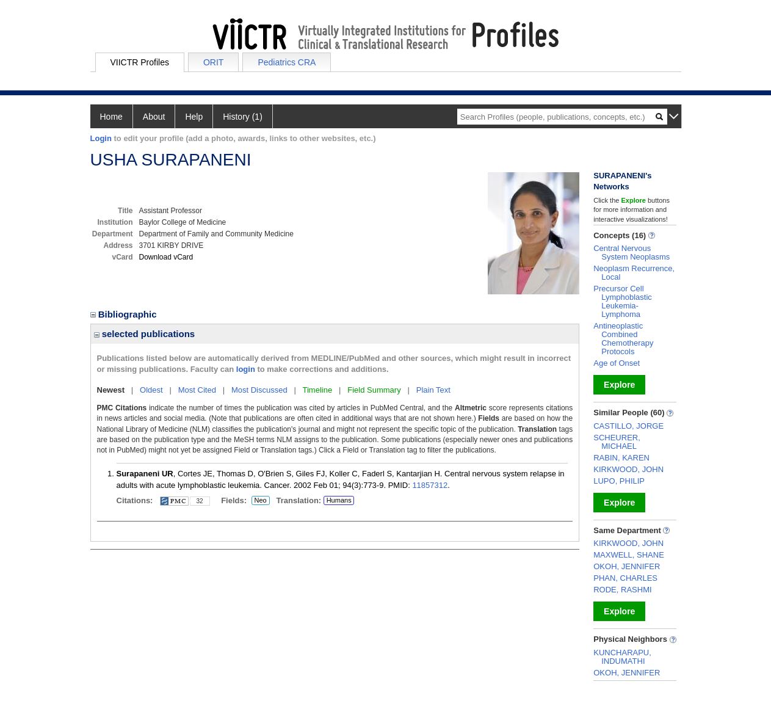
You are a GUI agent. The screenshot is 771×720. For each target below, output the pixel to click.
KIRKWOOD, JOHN (628, 469)
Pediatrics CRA (287, 62)
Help (194, 117)
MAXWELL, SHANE (628, 554)
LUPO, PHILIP (619, 480)
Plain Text (433, 390)
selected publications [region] (144, 334)
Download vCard (166, 257)
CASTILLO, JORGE (628, 426)
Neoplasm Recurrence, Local (634, 273)
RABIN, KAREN (621, 457)
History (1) (242, 117)
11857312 (429, 485)
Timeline (318, 390)
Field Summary (373, 390)
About (154, 117)
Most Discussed (259, 390)
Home (111, 117)
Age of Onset (616, 363)
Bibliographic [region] (124, 314)
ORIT (213, 62)
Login (101, 138)
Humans (339, 500)
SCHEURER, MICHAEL (616, 442)
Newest (111, 390)
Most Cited (197, 390)
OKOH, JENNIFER (626, 566)
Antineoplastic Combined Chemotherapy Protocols (623, 338)
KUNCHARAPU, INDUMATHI (622, 657)
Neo (261, 500)
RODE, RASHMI (622, 589)
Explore (619, 385)
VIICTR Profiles (139, 62)
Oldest (151, 390)
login (245, 369)
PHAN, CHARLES (625, 578)
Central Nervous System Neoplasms (631, 252)
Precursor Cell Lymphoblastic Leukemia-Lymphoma (622, 301)
